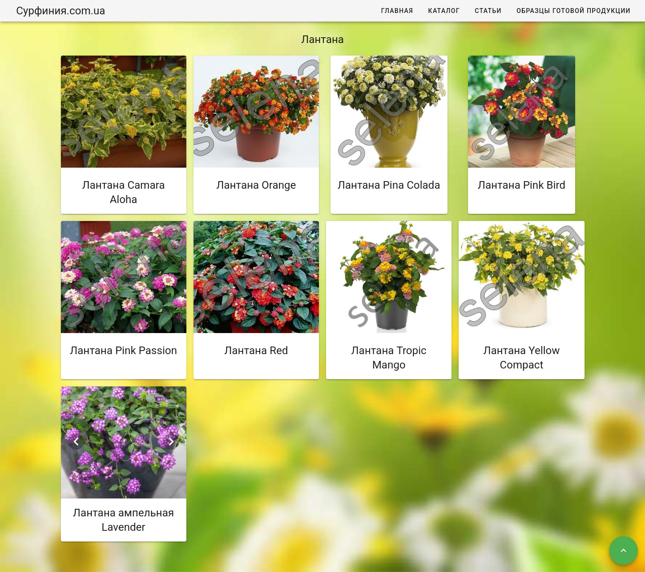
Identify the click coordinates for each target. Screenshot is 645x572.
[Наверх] (623, 550)
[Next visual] (171, 441)
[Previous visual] (76, 441)
